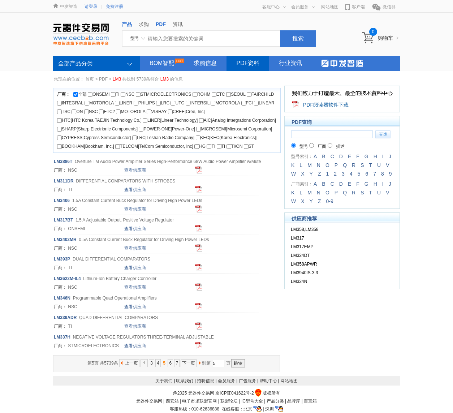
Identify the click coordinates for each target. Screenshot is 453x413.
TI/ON (234, 146)
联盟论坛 (229, 401)
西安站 (172, 401)
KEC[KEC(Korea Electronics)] (227, 137)
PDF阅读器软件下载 (326, 105)
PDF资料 (247, 63)
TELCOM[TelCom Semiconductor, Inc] (154, 146)
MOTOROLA (99, 103)
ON (77, 111)
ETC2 (107, 111)
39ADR (65, 317)
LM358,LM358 (305, 229)
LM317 (297, 238)
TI (115, 94)
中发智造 (68, 6)
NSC (127, 94)
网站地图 (329, 6)
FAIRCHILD (260, 94)
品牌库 (293, 401)
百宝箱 (310, 401)
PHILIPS (144, 103)
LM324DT (300, 255)
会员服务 (303, 6)
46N (62, 298)
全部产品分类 (75, 63)
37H (62, 337)
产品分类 (275, 401)
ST (249, 146)
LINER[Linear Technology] (170, 120)
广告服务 (247, 380)
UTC (177, 103)
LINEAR (264, 103)
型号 (299, 146)
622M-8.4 (67, 278)
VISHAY (157, 111)
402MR (65, 239)
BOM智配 (162, 63)
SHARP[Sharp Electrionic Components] (97, 129)
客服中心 (274, 6)
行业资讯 (290, 63)
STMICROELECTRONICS (163, 94)
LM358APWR (304, 264)
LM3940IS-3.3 (304, 272)
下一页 (188, 363)
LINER (123, 103)
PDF (103, 79)
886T (63, 161)
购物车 (388, 38)
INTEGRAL (70, 103)
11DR (64, 181)
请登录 (91, 6)
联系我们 (184, 380)
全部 (80, 94)
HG (200, 146)
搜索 (298, 38)
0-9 (329, 201)
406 (62, 200)
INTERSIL (198, 103)
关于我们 (164, 380)
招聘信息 (205, 380)
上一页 (131, 363)
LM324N (299, 281)
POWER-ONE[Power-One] (167, 129)
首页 (89, 79)
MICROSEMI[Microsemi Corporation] (234, 129)
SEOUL (235, 94)
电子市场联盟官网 (199, 401)
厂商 (317, 146)
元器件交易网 (149, 401)
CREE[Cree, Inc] (186, 111)
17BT (63, 220)
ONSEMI (98, 94)
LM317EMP (302, 246)
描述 (336, 146)
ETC (218, 94)
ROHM (202, 94)
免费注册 (114, 6)
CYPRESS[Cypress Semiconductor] (94, 137)
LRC (162, 103)
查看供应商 (135, 170)
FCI (247, 103)
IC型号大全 (252, 401)
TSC (63, 111)
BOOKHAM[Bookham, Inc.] (85, 146)
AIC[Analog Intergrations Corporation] (237, 120)
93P (62, 259)
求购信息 (205, 63)
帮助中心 (268, 380)
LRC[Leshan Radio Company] (163, 137)
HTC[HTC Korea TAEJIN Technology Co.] (99, 120)
